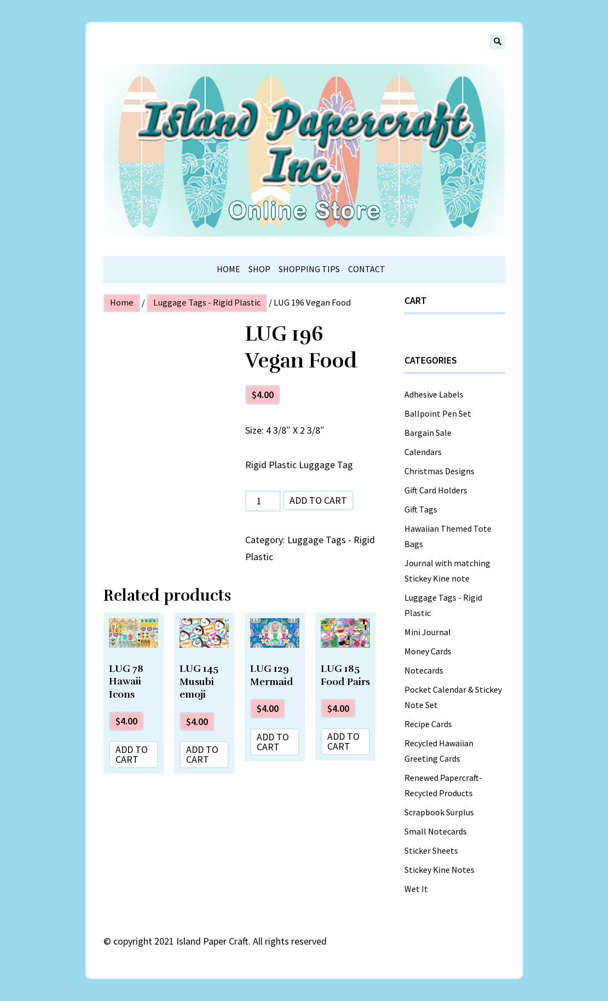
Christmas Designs (439, 470)
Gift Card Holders (435, 490)
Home (228, 268)
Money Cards (427, 651)
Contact (366, 268)
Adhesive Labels (434, 394)
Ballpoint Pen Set (437, 413)
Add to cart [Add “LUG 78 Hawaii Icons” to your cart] (131, 754)
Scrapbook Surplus (439, 812)
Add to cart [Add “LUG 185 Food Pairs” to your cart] (343, 741)
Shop (259, 268)
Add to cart (318, 500)
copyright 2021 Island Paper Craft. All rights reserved (220, 941)
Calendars (423, 451)
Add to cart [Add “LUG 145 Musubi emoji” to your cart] (202, 754)
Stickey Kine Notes (439, 869)
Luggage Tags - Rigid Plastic (206, 302)
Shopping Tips (309, 268)
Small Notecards (435, 831)
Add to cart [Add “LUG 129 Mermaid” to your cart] (273, 741)
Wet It (416, 888)
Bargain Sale (427, 432)
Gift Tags (420, 509)
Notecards (423, 670)
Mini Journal (427, 631)
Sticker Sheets (431, 850)
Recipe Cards (428, 723)
